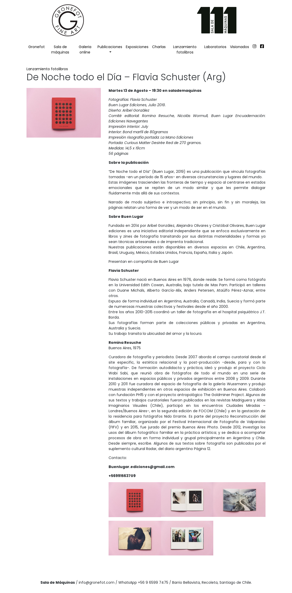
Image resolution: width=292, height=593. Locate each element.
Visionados (239, 46)
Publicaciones (110, 46)
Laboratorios (215, 46)
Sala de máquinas (60, 49)
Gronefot (36, 46)
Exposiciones (137, 46)
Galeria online (85, 49)
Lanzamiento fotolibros (185, 49)
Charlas (159, 46)
